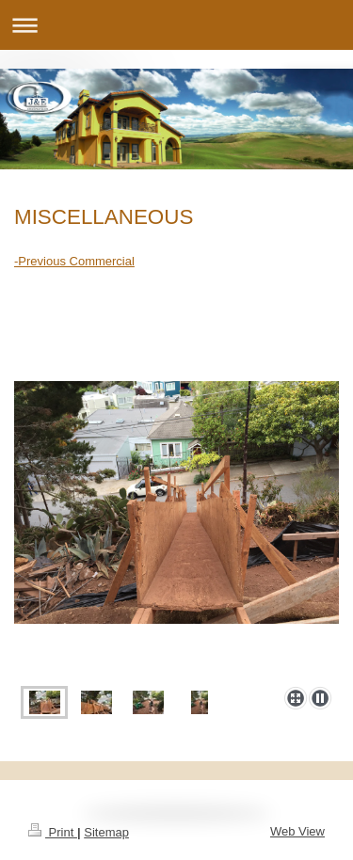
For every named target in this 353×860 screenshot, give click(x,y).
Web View (297, 831)
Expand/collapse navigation (176, 25)
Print (52, 832)
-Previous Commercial (74, 261)
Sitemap (106, 832)
